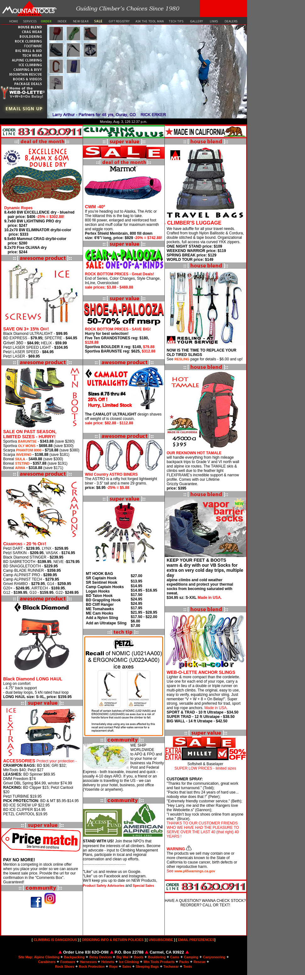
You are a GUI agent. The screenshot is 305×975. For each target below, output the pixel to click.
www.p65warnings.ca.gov (195, 871)
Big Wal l (123, 957)
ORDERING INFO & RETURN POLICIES (112, 940)
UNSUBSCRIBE (161, 940)
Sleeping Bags (147, 966)
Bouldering (157, 957)
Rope (113, 966)
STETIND (22, 463)
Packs (184, 962)
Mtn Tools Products (159, 962)
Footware (67, 962)
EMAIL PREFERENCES (195, 940)
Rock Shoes (64, 966)
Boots (138, 957)
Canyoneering (214, 957)
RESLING (182, 359)
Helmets (107, 962)
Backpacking (74, 957)
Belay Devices (101, 957)
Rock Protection (92, 966)
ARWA (20, 468)
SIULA (20, 459)
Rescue (200, 962)
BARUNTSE (27, 441)
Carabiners (47, 962)
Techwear (171, 966)
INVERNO (23, 454)
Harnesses (89, 962)
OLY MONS (27, 446)
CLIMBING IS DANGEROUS (55, 940)
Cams (174, 957)
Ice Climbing (129, 962)
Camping (191, 957)
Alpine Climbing (47, 957)
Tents (187, 966)
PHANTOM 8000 (28, 450)
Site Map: (26, 957)
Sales (126, 966)
